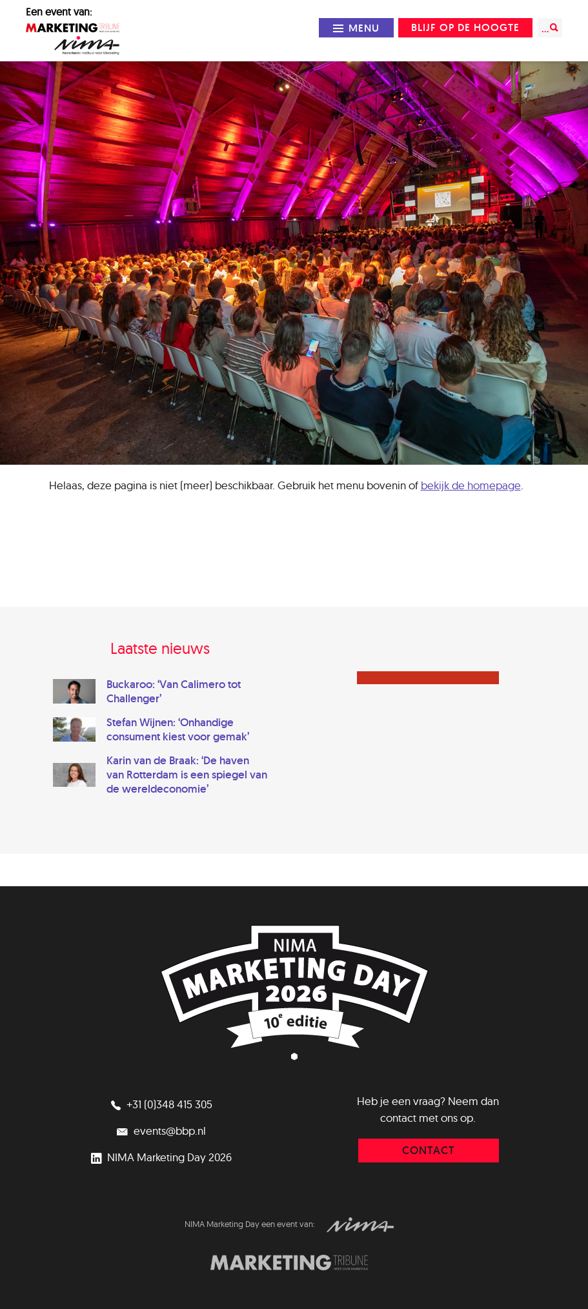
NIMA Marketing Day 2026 (160, 1157)
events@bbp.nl (160, 1130)
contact (428, 1150)
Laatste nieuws (160, 648)
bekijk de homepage (471, 485)
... (550, 28)
